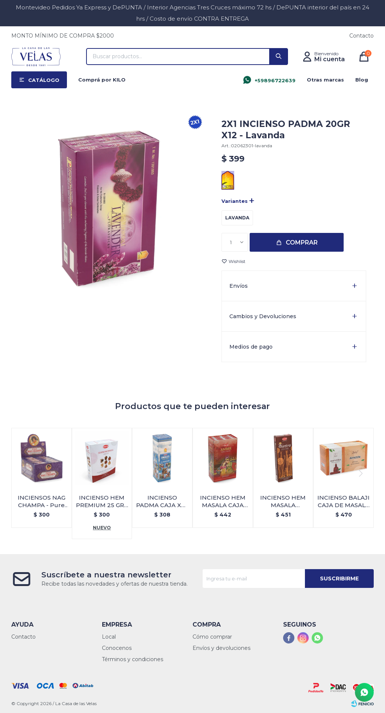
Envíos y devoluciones (221, 648)
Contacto (361, 35)
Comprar (302, 242)
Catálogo (43, 80)
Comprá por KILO (102, 80)
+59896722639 (275, 80)
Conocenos (117, 648)
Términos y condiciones (132, 659)
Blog (361, 80)
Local (109, 636)
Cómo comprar (212, 636)
